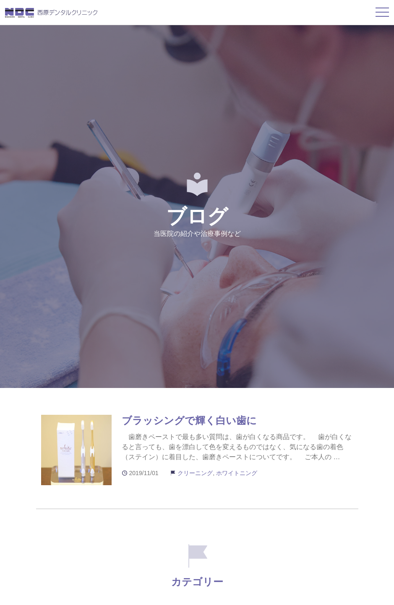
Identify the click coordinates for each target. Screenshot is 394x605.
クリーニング (195, 473)
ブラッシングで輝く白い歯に (189, 420)
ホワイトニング (236, 473)
